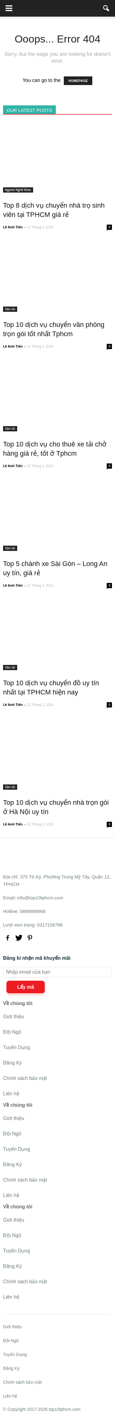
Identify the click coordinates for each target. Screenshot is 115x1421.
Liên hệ (11, 1093)
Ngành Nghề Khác (18, 190)
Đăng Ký (12, 1062)
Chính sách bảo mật (25, 1078)
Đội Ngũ (12, 1032)
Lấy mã (25, 987)
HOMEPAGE (78, 81)
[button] (106, 8)
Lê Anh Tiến (13, 227)
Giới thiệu (13, 1016)
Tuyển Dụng (16, 1047)
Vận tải (10, 309)
